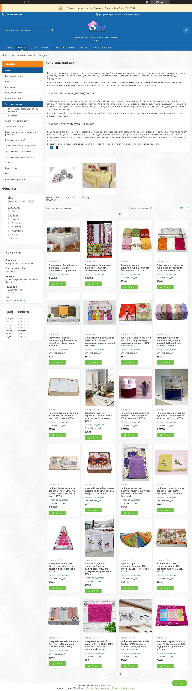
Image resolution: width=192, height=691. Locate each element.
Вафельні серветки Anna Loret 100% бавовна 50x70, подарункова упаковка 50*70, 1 (171, 645)
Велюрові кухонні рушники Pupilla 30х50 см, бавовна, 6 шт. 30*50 (135, 268)
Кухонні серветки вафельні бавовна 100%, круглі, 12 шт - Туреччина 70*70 (135, 567)
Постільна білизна (14, 76)
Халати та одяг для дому (16, 120)
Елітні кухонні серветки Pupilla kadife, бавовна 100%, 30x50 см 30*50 (170, 268)
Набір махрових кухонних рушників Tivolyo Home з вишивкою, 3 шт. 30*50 (171, 415)
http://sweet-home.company (16, 300)
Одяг (7, 173)
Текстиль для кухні (14, 104)
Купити (59, 283)
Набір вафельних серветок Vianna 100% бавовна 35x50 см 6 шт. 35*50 (170, 567)
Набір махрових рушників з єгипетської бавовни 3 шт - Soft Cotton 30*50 (63, 415)
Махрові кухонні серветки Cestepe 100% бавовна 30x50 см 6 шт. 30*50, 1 (63, 644)
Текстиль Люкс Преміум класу (19, 151)
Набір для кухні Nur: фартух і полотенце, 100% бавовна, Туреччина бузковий (135, 492)
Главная (9, 47)
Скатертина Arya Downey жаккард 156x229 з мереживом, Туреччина (63, 268)
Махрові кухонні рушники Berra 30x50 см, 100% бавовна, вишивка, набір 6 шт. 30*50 (100, 341)
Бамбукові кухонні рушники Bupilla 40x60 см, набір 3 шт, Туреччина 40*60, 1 (63, 341)
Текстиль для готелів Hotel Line (19, 157)
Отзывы (84, 47)
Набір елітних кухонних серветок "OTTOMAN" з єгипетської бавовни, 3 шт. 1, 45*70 (62, 492)
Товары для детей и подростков (20, 145)
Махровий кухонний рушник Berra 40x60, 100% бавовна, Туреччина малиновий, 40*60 (99, 645)
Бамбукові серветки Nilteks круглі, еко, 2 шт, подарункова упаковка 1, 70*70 (63, 567)
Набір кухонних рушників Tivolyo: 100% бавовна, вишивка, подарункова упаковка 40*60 (135, 645)
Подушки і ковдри (13, 92)
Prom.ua (111, 685)
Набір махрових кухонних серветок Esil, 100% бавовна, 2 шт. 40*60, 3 (171, 491)
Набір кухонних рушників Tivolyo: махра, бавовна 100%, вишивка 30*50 (135, 415)
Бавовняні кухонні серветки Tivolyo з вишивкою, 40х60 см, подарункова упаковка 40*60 (98, 568)
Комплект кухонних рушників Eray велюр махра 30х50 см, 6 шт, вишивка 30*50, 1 (169, 341)
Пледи (8, 81)
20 (120, 214)
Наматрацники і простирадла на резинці (20, 133)
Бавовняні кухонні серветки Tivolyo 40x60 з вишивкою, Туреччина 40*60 (98, 416)
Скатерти (12, 115)
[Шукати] (52, 30)
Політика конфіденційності (124, 688)
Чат (180, 683)
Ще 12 (14, 238)
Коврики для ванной (15, 140)
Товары (22, 47)
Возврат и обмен (102, 47)
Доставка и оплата (65, 47)
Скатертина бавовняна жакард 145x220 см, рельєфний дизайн (98, 268)
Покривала (10, 87)
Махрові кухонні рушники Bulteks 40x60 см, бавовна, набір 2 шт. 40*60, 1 (99, 491)
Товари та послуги (16, 55)
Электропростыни (14, 126)
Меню (8, 70)
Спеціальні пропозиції (15, 179)
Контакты (46, 47)
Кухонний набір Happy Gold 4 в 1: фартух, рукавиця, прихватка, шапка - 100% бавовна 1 (136, 341)
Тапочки (9, 162)
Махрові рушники (13, 98)
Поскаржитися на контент (98, 688)
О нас (33, 47)
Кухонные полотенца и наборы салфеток (23, 110)
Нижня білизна (12, 168)
